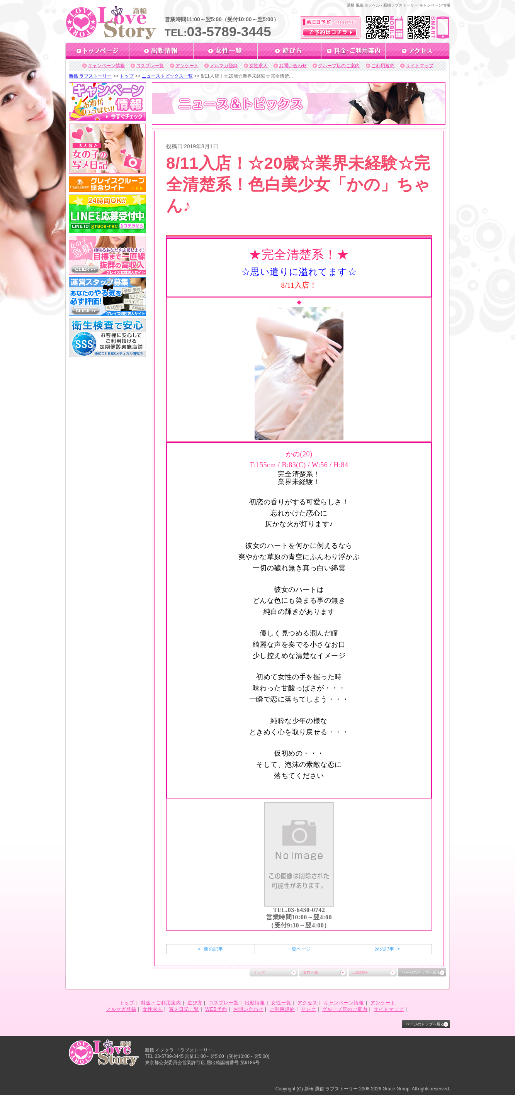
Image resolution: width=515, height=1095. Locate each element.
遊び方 (194, 1002)
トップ (127, 76)
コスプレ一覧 (150, 65)
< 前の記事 (210, 949)
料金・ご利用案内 (161, 1002)
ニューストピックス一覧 (167, 76)
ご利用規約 (382, 65)
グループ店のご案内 (339, 65)
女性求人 (258, 65)
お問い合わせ (293, 65)
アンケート (187, 65)
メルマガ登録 (224, 65)
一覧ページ (299, 949)
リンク (308, 1009)
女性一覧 (310, 972)
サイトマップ (419, 65)
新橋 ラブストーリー (90, 76)
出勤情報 (360, 972)
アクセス (307, 1002)
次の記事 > (387, 949)
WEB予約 (216, 1009)
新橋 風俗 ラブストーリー (331, 1089)
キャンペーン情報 (106, 65)
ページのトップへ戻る (421, 972)
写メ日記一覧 (184, 1009)
